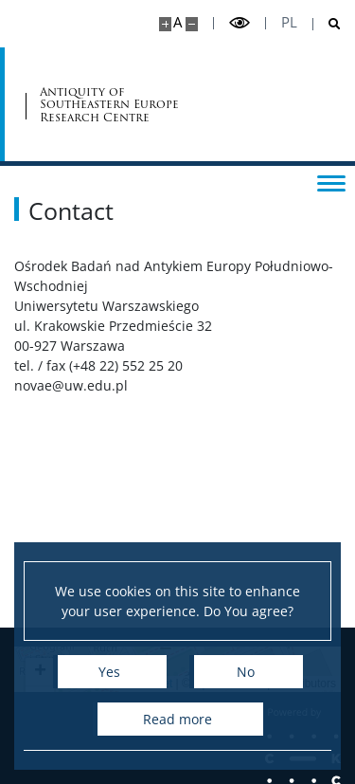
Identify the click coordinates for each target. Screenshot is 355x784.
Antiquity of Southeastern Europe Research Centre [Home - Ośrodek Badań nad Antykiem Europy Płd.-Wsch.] (109, 104)
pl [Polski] (289, 22)
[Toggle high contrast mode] (239, 23)
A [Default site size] (177, 22)
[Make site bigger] (165, 24)
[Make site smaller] (192, 24)
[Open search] (327, 24)
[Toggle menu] (331, 182)
